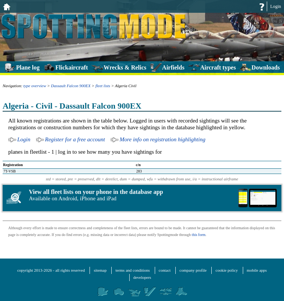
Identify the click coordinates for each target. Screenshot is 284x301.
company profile (192, 270)
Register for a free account (75, 139)
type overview (34, 85)
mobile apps (257, 270)
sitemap (100, 270)
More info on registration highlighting (162, 139)
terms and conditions (132, 270)
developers (142, 277)
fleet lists (103, 85)
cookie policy (226, 270)
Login (275, 6)
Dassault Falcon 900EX (71, 85)
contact (165, 270)
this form (198, 235)
